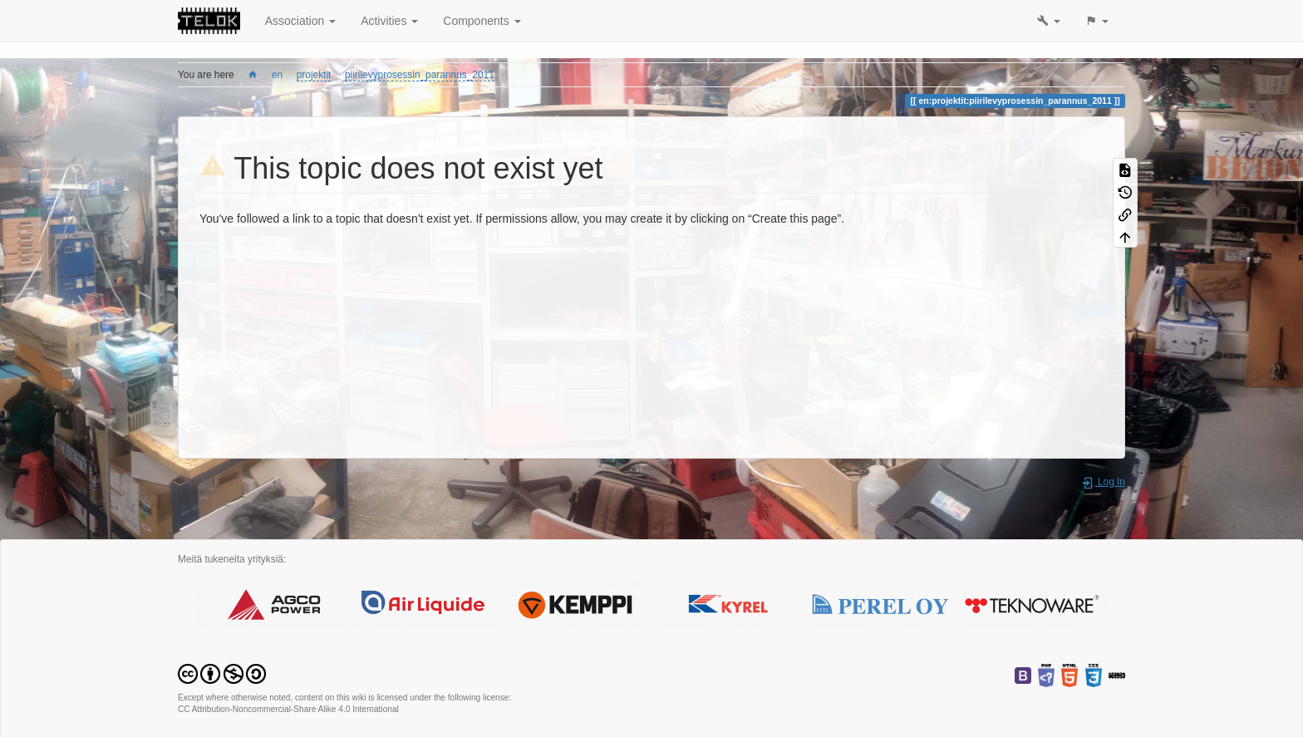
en (277, 75)
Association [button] (300, 20)
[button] (1049, 21)
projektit (314, 75)
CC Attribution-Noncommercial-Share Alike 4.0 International (288, 709)
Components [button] (481, 20)
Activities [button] (389, 20)
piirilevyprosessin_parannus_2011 (419, 75)
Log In (1103, 482)
